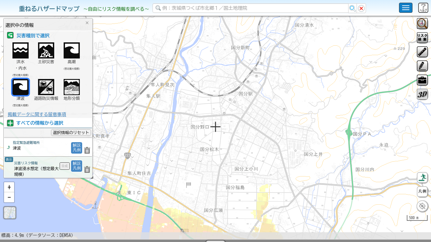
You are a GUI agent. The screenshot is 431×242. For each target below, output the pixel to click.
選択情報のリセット (71, 132)
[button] (9, 205)
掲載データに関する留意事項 (37, 114)
